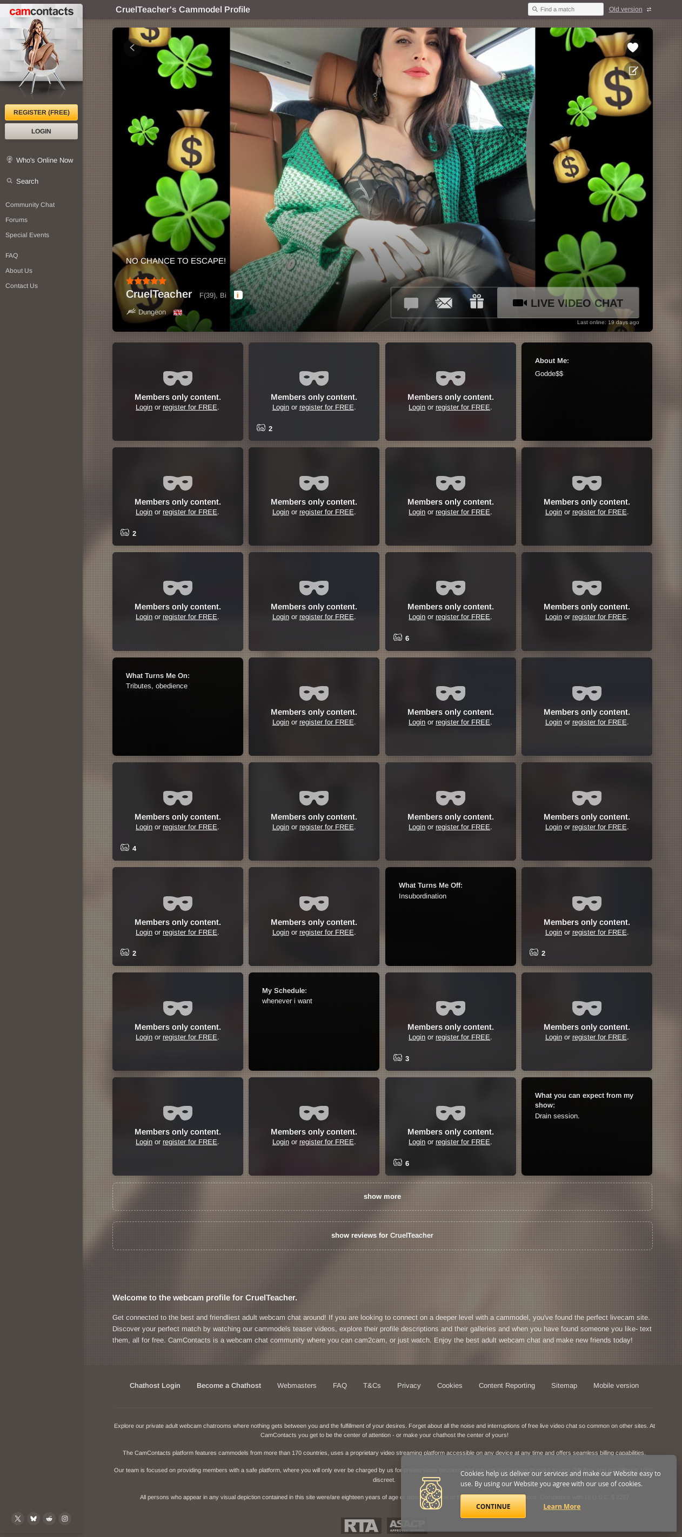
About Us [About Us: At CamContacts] (18, 270)
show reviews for (382, 1235)
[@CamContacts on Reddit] (49, 1518)
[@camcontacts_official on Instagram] (64, 1518)
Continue (493, 1506)
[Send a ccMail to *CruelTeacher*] (444, 302)
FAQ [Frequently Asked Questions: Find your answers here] (11, 255)
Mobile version (616, 1385)
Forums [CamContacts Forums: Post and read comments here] (16, 220)
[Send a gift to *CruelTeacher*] (476, 302)
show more (382, 1196)
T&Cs (372, 1385)
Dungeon (146, 312)
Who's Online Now (44, 160)
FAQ (340, 1385)
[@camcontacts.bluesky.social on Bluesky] (33, 1518)
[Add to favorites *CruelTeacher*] (633, 47)
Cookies (450, 1385)
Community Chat (30, 205)
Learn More (562, 1506)
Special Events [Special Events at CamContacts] (27, 235)
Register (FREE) (42, 112)
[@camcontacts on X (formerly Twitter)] (17, 1518)
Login (41, 131)
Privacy (409, 1385)
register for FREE (190, 407)
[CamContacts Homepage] (41, 54)
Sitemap (564, 1385)
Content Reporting (507, 1385)
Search (27, 181)
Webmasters (297, 1385)
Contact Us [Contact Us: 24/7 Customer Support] (21, 286)
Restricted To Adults (361, 1526)
